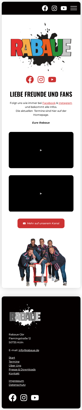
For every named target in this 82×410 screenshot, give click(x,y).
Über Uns (15, 365)
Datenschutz (17, 384)
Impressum (16, 380)
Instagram (65, 103)
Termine (14, 361)
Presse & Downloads (22, 369)
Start (12, 357)
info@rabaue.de (29, 350)
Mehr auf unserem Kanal (41, 223)
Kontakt (14, 373)
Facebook (49, 103)
